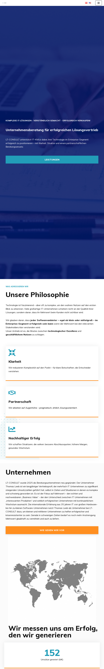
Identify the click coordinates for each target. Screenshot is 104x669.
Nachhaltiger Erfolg (24, 438)
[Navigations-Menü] (98, 3)
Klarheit (14, 361)
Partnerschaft (19, 402)
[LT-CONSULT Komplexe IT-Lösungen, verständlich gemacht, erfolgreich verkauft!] (5, 2)
